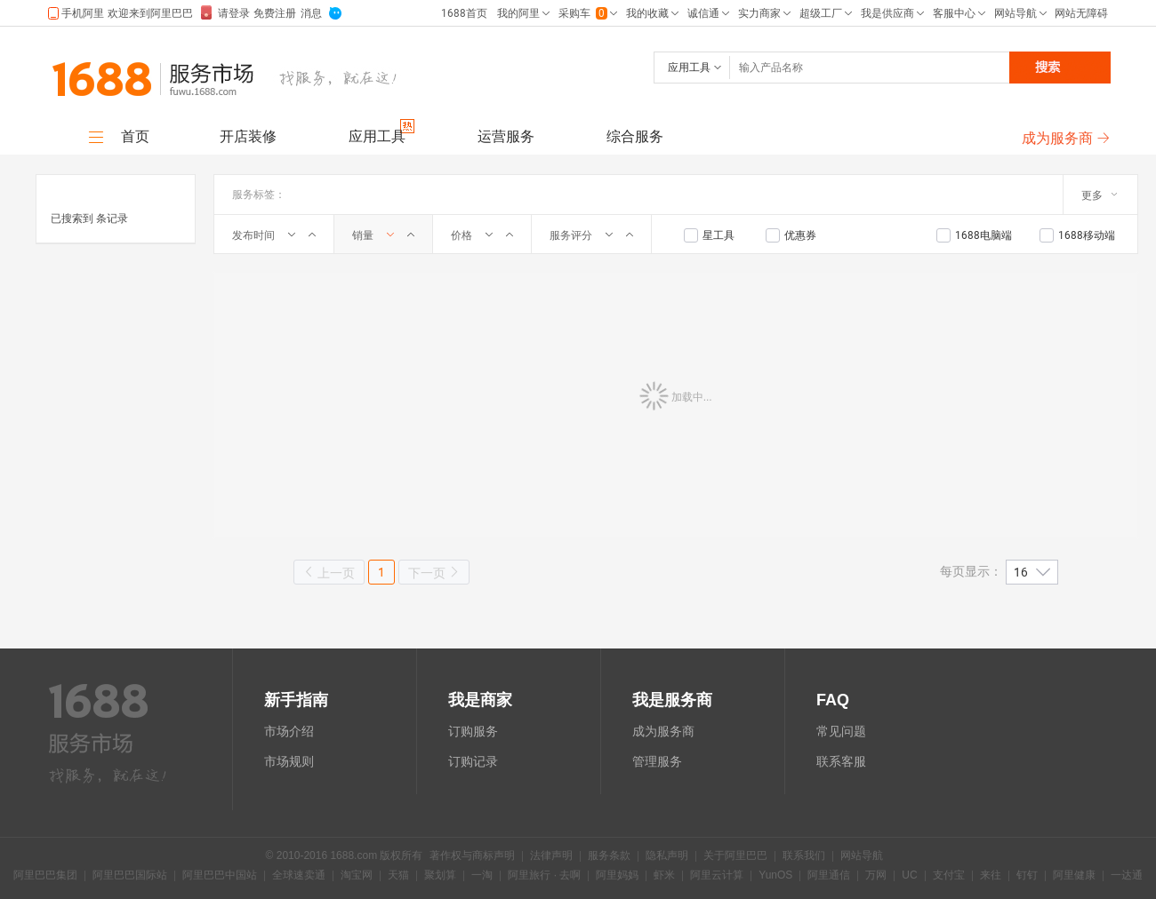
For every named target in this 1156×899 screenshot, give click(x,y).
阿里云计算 (716, 876)
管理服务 (657, 761)
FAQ (832, 700)
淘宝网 (357, 876)
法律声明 (551, 856)
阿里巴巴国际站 (129, 876)
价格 (461, 235)
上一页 (329, 573)
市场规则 (289, 761)
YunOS (775, 876)
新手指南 (296, 700)
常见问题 (841, 731)
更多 (1099, 195)
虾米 (664, 876)
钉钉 (1027, 876)
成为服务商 (663, 731)
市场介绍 (289, 731)
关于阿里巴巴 (735, 856)
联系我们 (804, 856)
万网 (876, 876)
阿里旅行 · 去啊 (544, 876)
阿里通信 (828, 876)
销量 (362, 235)
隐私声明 (667, 856)
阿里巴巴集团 (45, 876)
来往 (990, 876)
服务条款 (609, 856)
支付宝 (949, 876)
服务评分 (571, 235)
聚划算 (440, 876)
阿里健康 (1074, 876)
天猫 (398, 876)
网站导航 (861, 856)
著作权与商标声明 (472, 856)
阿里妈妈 (617, 876)
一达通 (1127, 876)
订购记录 (473, 761)
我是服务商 (672, 700)
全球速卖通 (298, 876)
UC (909, 876)
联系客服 (841, 761)
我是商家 (480, 700)
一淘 (482, 876)
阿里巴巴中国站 (219, 876)
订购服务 (473, 731)
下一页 (434, 573)
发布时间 (253, 235)
